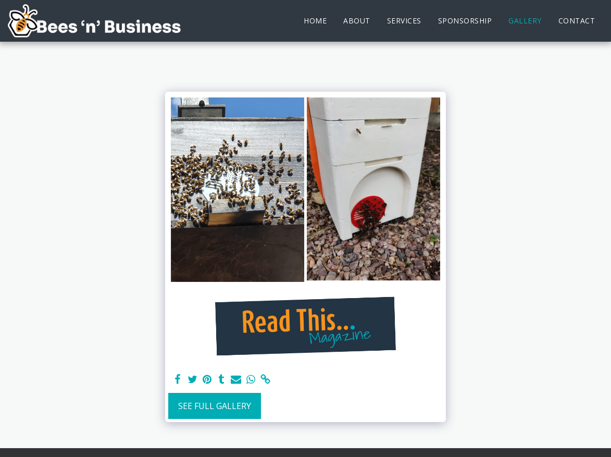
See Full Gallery (214, 406)
